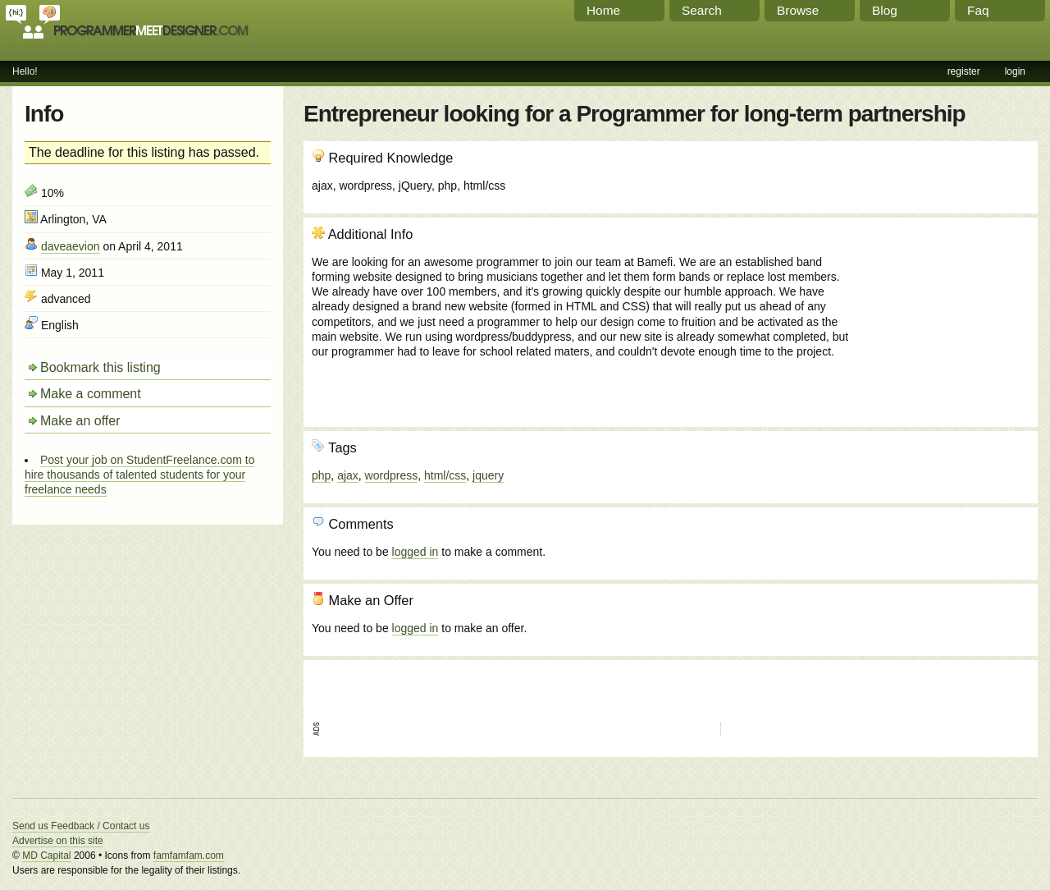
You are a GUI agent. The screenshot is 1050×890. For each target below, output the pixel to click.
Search (702, 10)
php (321, 475)
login (1015, 71)
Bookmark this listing (100, 367)
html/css (445, 475)
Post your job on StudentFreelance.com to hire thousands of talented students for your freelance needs (139, 474)
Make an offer (80, 421)
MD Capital (46, 855)
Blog (884, 10)
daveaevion (70, 246)
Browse (798, 10)
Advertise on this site (57, 840)
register (963, 71)
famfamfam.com (188, 855)
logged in (415, 551)
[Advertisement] (941, 314)
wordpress (391, 475)
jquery (488, 475)
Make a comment (90, 394)
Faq (978, 10)
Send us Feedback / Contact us (80, 826)
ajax (347, 475)
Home (603, 10)
